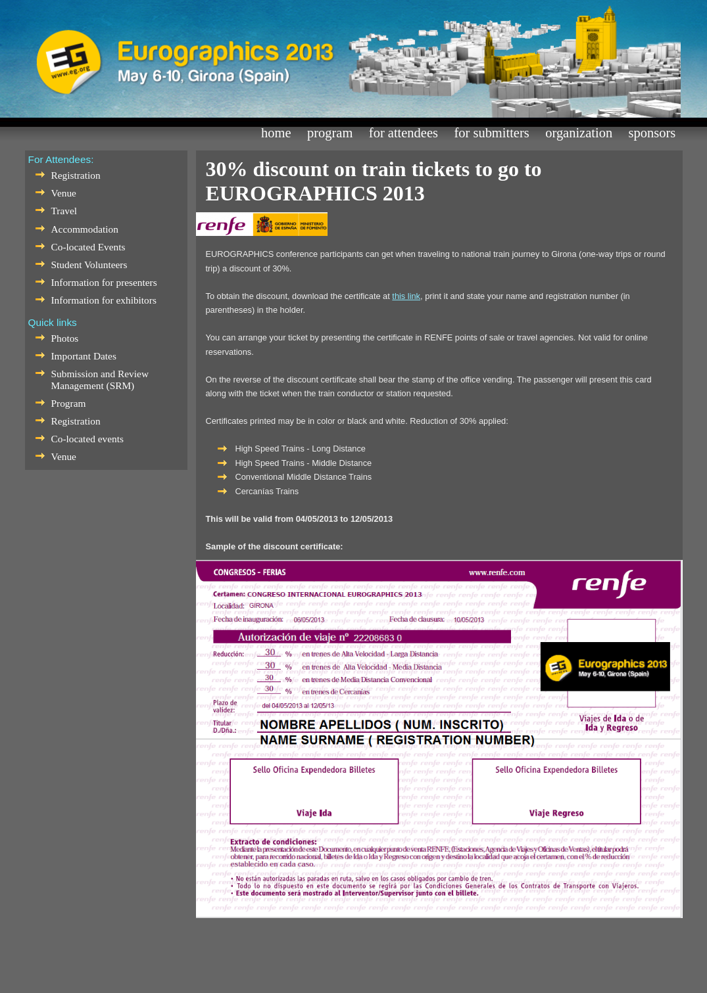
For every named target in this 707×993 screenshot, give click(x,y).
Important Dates (83, 355)
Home (276, 133)
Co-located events (87, 438)
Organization (578, 133)
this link (406, 296)
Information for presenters (104, 282)
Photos (65, 338)
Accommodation (84, 229)
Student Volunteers (89, 264)
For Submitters (491, 133)
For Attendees (403, 133)
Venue (63, 192)
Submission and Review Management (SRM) (100, 379)
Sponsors (652, 133)
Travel (64, 210)
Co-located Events (88, 246)
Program (330, 133)
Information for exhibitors (104, 300)
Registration (76, 175)
